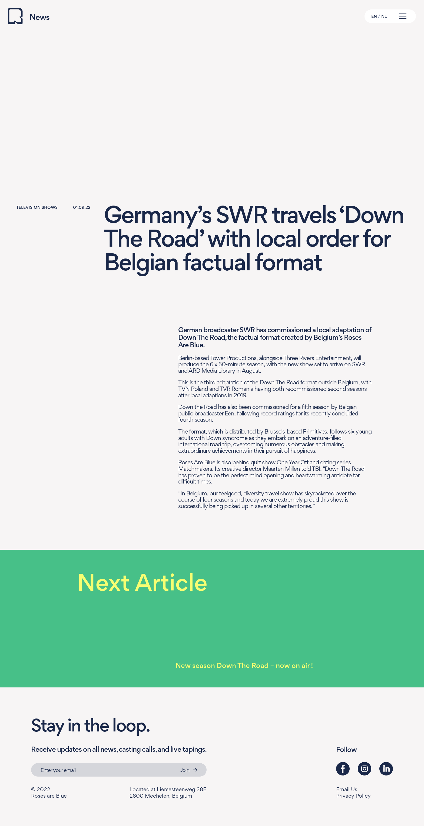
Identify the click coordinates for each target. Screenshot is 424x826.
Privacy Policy (353, 796)
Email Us (346, 789)
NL (384, 16)
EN (374, 16)
